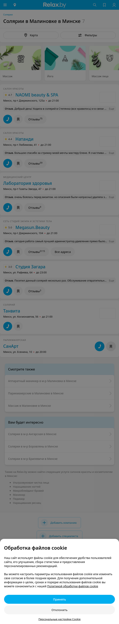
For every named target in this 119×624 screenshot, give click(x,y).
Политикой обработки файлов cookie (72, 586)
